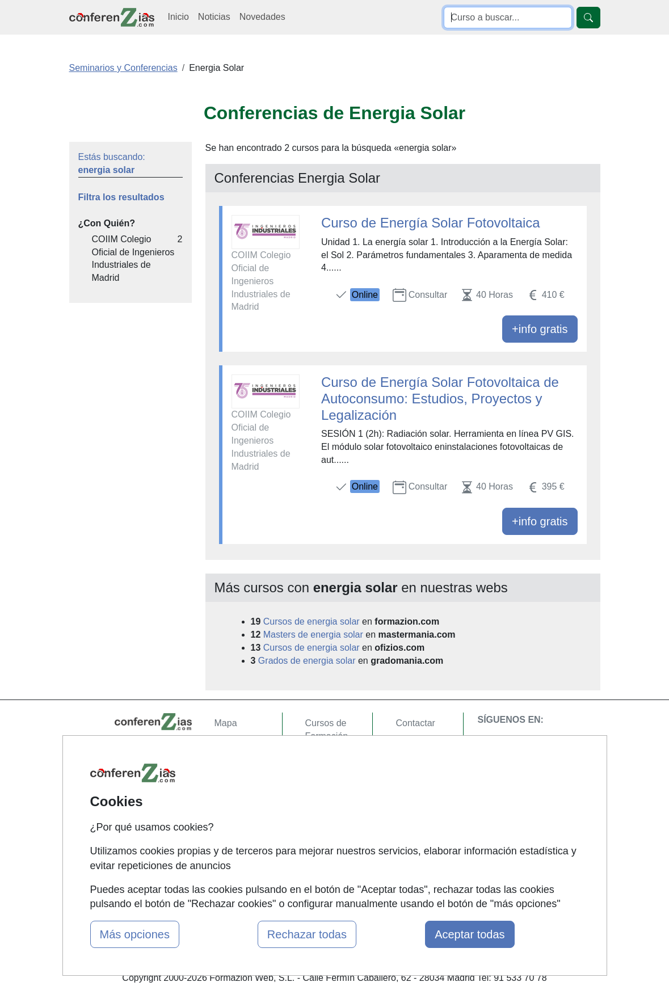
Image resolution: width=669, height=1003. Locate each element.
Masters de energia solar (313, 634)
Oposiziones (330, 850)
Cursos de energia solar (311, 621)
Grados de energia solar (307, 660)
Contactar (415, 723)
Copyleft (412, 789)
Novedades (262, 17)
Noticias (214, 17)
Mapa (225, 723)
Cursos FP (326, 793)
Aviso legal (417, 767)
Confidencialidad (428, 745)
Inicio (178, 17)
